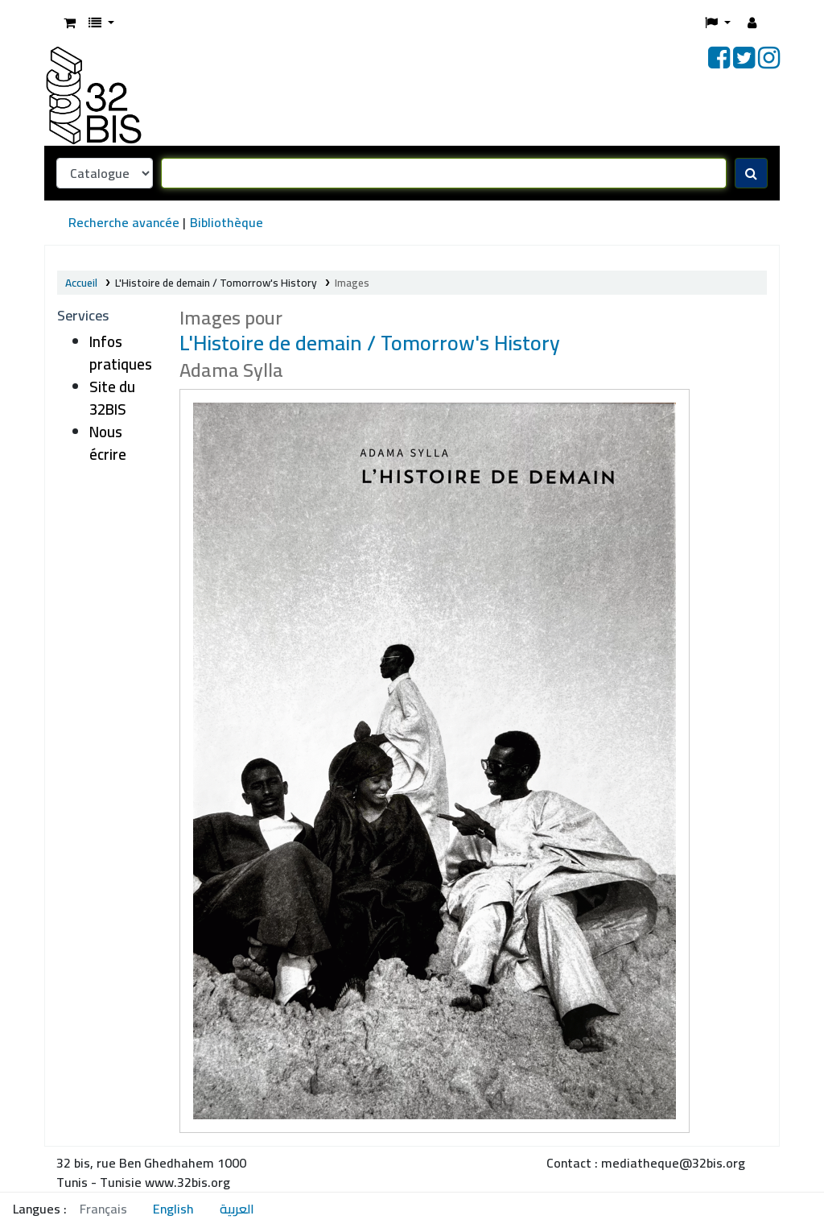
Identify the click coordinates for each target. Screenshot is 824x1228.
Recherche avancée (123, 222)
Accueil (81, 282)
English (173, 1209)
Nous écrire (107, 443)
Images (352, 282)
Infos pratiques (120, 353)
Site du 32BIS (112, 398)
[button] (69, 22)
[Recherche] (751, 173)
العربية (237, 1209)
